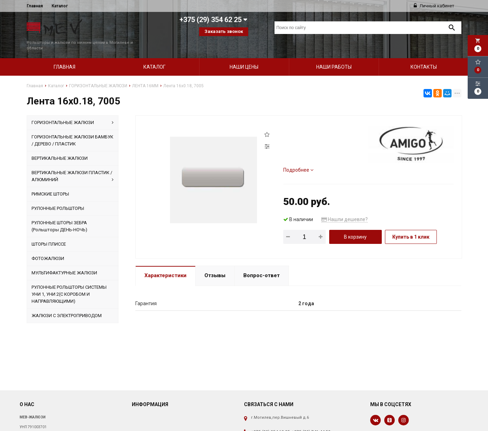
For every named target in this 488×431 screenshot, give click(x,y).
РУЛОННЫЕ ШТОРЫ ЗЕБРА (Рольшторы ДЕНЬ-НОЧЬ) (59, 214)
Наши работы (334, 55)
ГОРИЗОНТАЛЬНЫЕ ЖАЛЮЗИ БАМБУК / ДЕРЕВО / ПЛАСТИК (72, 128)
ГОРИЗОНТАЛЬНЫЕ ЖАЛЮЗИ (73, 110)
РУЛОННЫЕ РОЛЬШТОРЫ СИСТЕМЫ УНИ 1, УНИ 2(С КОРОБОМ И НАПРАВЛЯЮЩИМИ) (69, 282)
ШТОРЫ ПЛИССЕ (49, 232)
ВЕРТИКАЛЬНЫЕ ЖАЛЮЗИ (60, 146)
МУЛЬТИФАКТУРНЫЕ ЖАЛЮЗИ (64, 261)
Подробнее (298, 158)
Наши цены (244, 55)
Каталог (60, 6)
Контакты (424, 55)
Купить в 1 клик (410, 225)
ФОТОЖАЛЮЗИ (48, 246)
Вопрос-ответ (261, 263)
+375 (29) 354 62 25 (270, 420)
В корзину (355, 225)
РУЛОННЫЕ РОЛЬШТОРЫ (58, 196)
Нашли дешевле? (344, 207)
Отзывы (214, 263)
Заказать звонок (223, 31)
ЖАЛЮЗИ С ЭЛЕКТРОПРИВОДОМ (67, 303)
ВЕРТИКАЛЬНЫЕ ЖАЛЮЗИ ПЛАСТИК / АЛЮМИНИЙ (73, 164)
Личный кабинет (434, 5)
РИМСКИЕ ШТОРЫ (50, 182)
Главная (35, 6)
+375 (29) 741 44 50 (311, 420)
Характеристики (165, 263)
